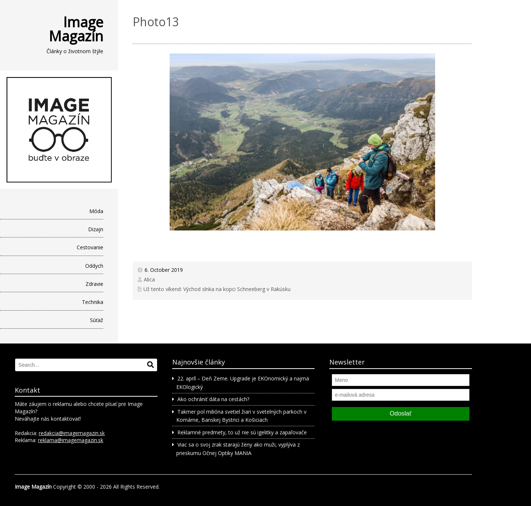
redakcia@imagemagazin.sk (72, 433)
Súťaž (96, 320)
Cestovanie (90, 247)
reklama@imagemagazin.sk (70, 440)
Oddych (94, 265)
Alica (149, 279)
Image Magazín (76, 28)
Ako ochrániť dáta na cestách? (213, 399)
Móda (96, 211)
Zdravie (94, 283)
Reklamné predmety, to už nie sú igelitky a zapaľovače (242, 432)
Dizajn (95, 229)
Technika (92, 301)
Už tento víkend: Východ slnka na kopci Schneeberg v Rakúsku (217, 289)
